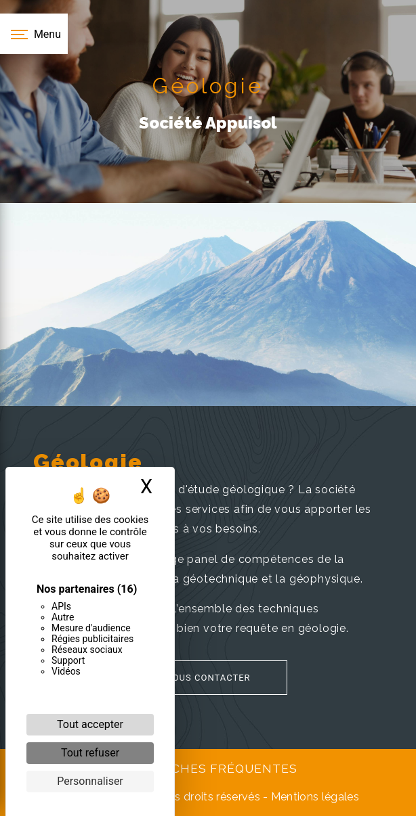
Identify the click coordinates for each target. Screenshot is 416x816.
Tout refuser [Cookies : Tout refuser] (90, 752)
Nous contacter (192, 678)
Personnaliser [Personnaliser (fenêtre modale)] (90, 781)
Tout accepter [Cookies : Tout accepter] (90, 724)
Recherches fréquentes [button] (208, 768)
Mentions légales (313, 796)
